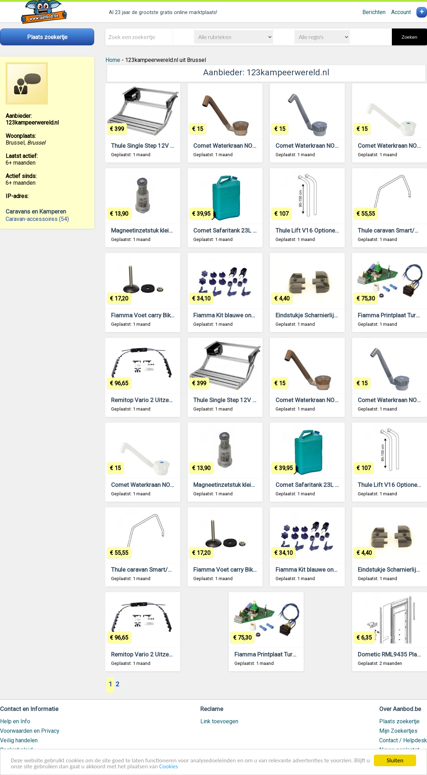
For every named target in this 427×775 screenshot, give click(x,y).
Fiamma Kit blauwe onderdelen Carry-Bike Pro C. (256, 315)
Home (112, 60)
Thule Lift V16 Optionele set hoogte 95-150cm (337, 230)
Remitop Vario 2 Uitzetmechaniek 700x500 (168, 400)
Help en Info (15, 721)
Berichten (374, 12)
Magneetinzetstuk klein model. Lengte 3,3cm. (171, 230)
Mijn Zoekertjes (398, 731)
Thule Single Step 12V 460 (146, 145)
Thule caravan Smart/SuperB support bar (164, 569)
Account (401, 12)
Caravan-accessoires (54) (37, 219)
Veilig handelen (19, 740)
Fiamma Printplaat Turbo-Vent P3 (278, 654)
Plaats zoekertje (399, 721)
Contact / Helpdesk (403, 740)
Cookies (168, 766)
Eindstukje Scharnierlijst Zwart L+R (322, 315)
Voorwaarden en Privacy (29, 731)
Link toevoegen (219, 721)
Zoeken (409, 37)
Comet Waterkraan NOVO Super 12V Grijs (331, 145)
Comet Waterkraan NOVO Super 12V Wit (164, 484)
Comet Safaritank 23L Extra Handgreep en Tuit (254, 230)
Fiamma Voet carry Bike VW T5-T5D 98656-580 (174, 315)
